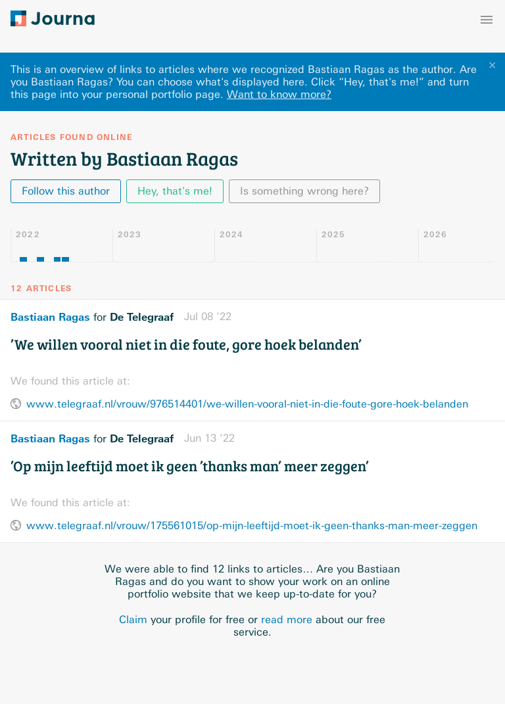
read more (286, 619)
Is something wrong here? (304, 191)
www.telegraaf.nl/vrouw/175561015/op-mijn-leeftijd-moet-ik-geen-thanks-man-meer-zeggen (251, 525)
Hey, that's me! (174, 191)
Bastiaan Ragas (50, 316)
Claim (133, 619)
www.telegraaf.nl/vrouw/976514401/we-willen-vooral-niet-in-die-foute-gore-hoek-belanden (247, 404)
